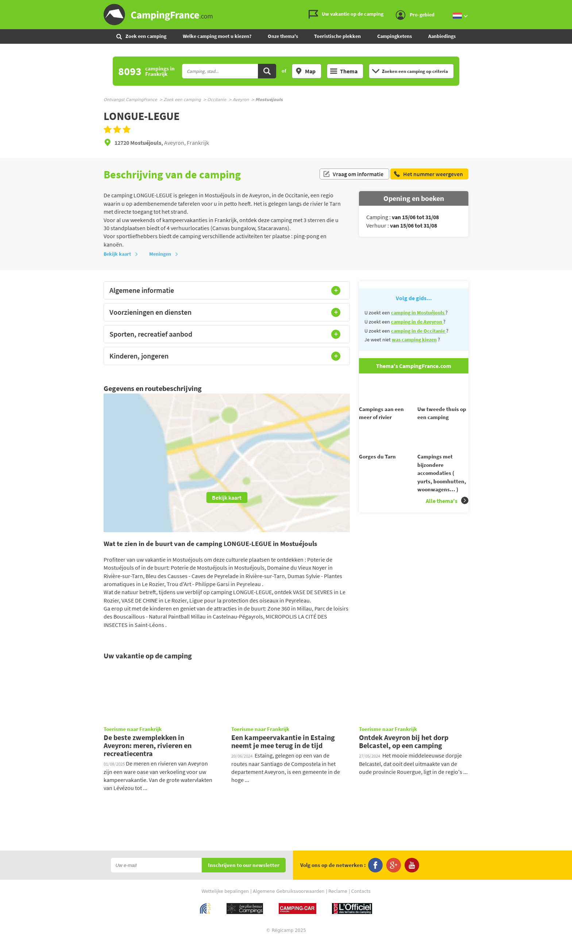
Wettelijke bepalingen (225, 891)
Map (305, 71)
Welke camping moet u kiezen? (217, 36)
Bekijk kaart (121, 254)
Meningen (163, 254)
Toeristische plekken (337, 36)
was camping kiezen (414, 339)
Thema (344, 71)
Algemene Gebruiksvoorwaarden (288, 891)
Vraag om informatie (353, 174)
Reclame (337, 891)
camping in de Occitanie (418, 331)
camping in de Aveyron (417, 321)
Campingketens (394, 36)
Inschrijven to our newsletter (243, 865)
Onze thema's (283, 36)
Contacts (361, 891)
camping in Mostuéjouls (418, 312)
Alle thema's (447, 514)
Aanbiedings (442, 36)
